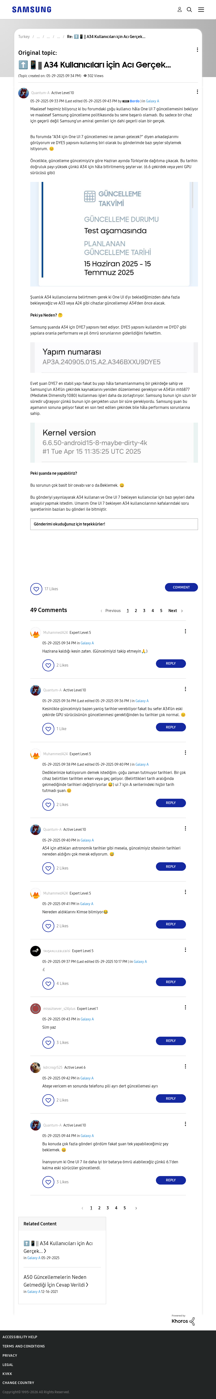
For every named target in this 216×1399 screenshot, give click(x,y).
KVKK (7, 1374)
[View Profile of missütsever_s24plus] (59, 1009)
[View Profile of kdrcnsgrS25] (53, 1067)
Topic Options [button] (189, 50)
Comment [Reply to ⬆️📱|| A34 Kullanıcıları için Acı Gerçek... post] (181, 587)
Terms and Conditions (24, 1346)
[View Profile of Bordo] (135, 101)
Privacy (10, 1355)
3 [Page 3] (144, 610)
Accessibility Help (20, 1337)
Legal (8, 1365)
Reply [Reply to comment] (171, 663)
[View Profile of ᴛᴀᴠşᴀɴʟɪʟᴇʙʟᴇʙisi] (56, 951)
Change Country (18, 1383)
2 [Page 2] (136, 610)
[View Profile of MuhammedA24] (55, 633)
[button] (189, 92)
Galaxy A (152, 101)
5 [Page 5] (161, 610)
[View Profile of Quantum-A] (40, 93)
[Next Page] (175, 611)
